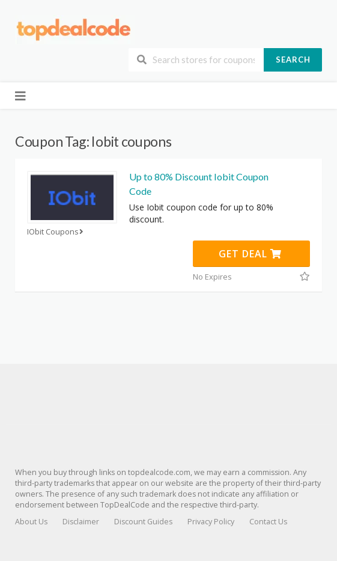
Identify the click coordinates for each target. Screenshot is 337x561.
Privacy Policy (210, 522)
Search (293, 59)
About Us (31, 522)
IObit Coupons (56, 232)
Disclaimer (80, 522)
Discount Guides (143, 522)
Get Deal (250, 253)
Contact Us (268, 522)
